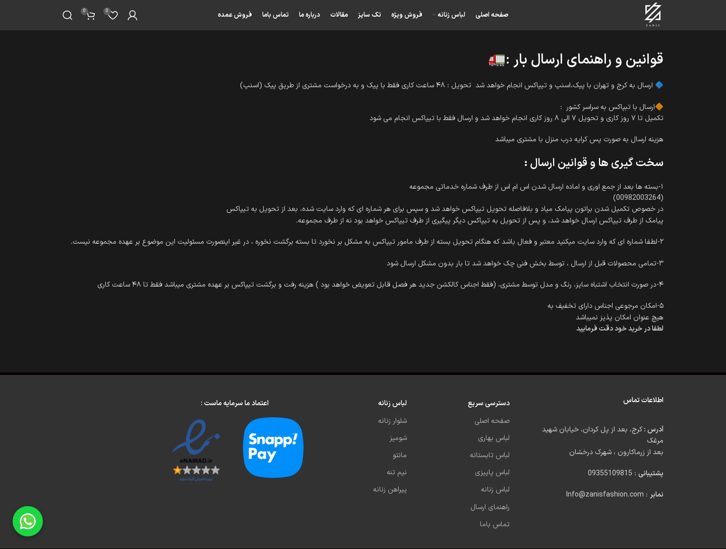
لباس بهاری (494, 438)
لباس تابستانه (490, 455)
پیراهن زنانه (390, 489)
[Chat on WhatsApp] (28, 521)
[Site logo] (653, 15)
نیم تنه (397, 472)
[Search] (67, 15)
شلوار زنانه (392, 421)
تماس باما (495, 524)
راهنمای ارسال (490, 507)
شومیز (398, 438)
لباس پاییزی (492, 472)
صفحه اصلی (492, 421)
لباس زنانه (495, 489)
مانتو (400, 455)
